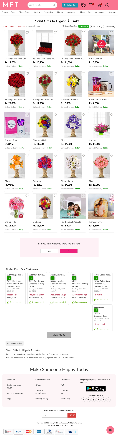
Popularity (84, 26)
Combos (37, 12)
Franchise (65, 379)
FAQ (62, 385)
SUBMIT (71, 415)
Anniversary (72, 12)
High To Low (110, 26)
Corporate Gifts (43, 379)
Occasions (112, 12)
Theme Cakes (24, 12)
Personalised (48, 12)
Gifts (89, 12)
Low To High (97, 26)
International (99, 12)
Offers (38, 385)
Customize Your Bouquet (13, 386)
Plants (82, 12)
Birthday (60, 12)
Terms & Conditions (41, 392)
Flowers (5, 12)
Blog (8, 398)
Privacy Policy (42, 398)
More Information (14, 343)
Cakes (13, 12)
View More (59, 335)
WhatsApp (65, 398)
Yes (49, 251)
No (69, 251)
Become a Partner (14, 393)
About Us (10, 379)
